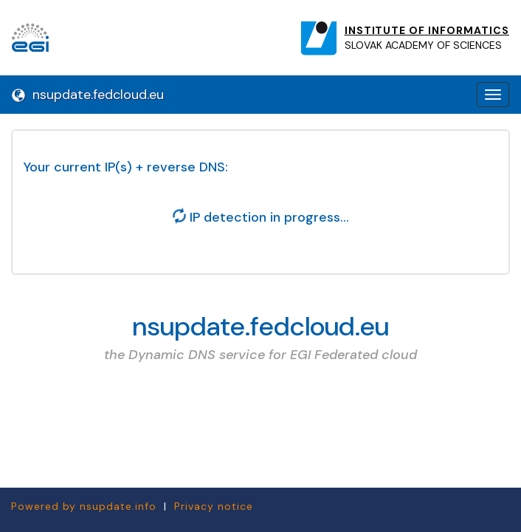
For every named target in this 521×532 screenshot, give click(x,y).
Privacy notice (213, 506)
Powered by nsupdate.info (83, 506)
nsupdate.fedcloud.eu (88, 94)
